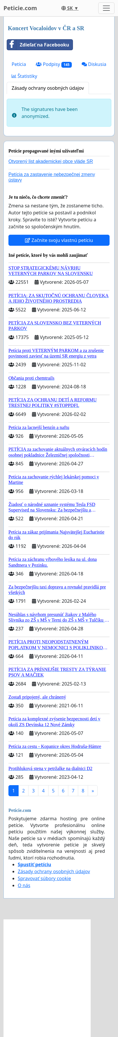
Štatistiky (24, 76)
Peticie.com (20, 8)
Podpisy (54, 64)
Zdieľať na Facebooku (38, 45)
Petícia (19, 64)
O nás (24, 885)
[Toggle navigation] (106, 8)
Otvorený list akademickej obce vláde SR (50, 161)
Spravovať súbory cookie (44, 878)
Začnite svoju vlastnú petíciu (59, 240)
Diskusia (94, 64)
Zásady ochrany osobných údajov (48, 88)
